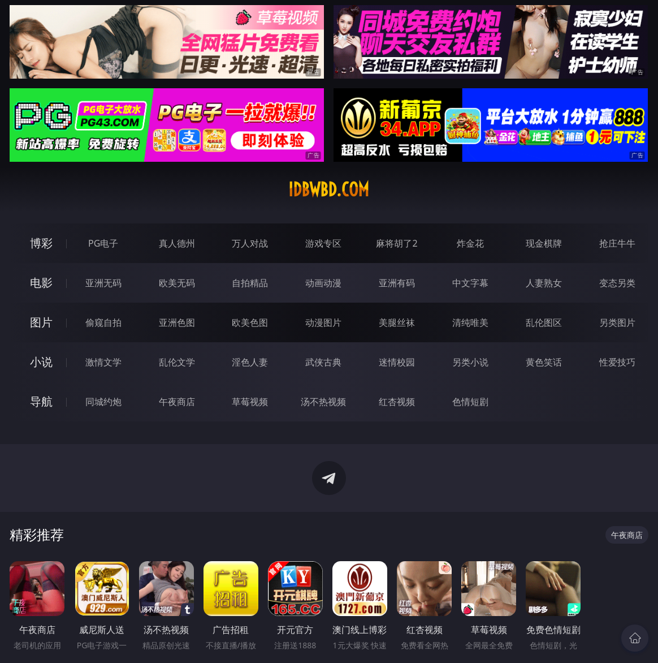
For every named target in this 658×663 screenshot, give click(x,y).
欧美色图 (250, 322)
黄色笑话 (544, 362)
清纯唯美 (470, 322)
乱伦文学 (177, 362)
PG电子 (103, 243)
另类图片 (617, 322)
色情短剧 (470, 401)
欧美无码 (177, 283)
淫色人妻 (250, 362)
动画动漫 (323, 283)
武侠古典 (323, 362)
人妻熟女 (544, 283)
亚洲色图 (177, 322)
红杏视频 (397, 401)
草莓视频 (250, 401)
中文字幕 (470, 283)
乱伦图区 (544, 322)
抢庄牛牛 (617, 243)
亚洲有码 (397, 283)
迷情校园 (397, 362)
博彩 (41, 243)
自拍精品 (250, 283)
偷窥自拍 (103, 322)
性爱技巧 (617, 362)
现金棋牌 (544, 243)
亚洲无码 (103, 283)
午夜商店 (177, 401)
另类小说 (470, 362)
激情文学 (103, 362)
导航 (41, 401)
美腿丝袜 (397, 322)
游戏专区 (323, 243)
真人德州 (177, 243)
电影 (41, 282)
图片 (41, 322)
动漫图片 (323, 322)
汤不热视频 (323, 401)
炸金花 (470, 243)
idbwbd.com (328, 189)
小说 (41, 361)
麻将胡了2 (396, 243)
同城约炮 (103, 401)
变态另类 (617, 283)
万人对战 (250, 243)
